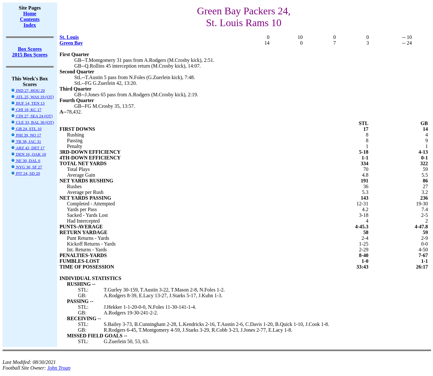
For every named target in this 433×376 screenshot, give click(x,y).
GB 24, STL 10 (26, 128)
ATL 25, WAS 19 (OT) (32, 96)
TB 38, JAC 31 (26, 141)
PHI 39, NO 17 (26, 135)
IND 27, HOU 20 (28, 90)
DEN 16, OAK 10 (28, 154)
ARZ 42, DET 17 (28, 147)
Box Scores (30, 49)
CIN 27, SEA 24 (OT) (32, 116)
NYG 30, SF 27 (26, 167)
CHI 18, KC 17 (26, 109)
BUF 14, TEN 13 (28, 103)
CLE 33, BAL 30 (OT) (32, 122)
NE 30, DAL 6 (25, 160)
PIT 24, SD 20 (25, 173)
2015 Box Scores (30, 54)
